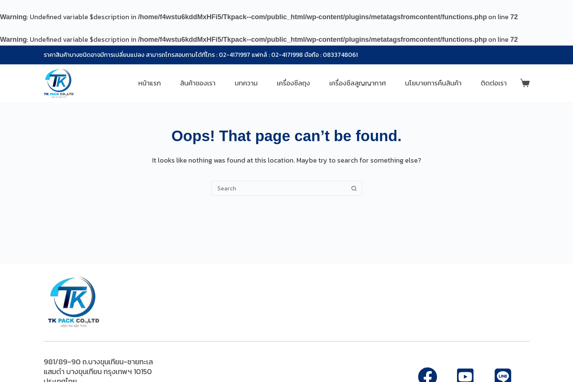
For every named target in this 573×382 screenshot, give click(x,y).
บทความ (246, 83)
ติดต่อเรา (494, 83)
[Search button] (354, 188)
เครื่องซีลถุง (293, 83)
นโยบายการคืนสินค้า (433, 83)
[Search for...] (279, 188)
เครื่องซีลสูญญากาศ (357, 83)
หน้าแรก (149, 83)
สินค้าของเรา (197, 83)
